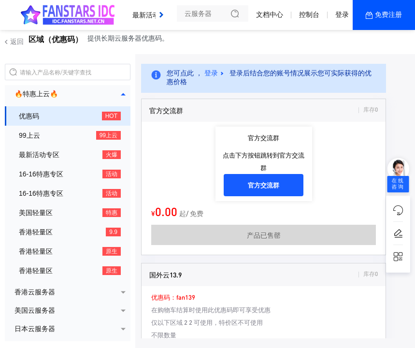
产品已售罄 (264, 235)
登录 (342, 14)
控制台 (309, 14)
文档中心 (269, 14)
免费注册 (388, 14)
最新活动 (148, 11)
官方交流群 (263, 185)
